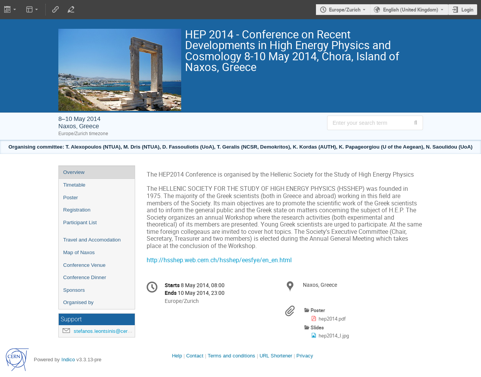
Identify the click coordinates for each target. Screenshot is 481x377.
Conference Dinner (84, 277)
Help (177, 355)
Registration (77, 210)
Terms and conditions (231, 355)
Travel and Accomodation (92, 240)
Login (467, 9)
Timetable (74, 185)
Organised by (78, 302)
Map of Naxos (79, 252)
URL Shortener (276, 355)
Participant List (80, 222)
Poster (70, 197)
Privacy (304, 355)
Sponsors (74, 290)
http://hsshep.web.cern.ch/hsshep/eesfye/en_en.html (219, 260)
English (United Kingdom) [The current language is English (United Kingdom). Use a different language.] (410, 9)
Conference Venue (84, 265)
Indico (68, 359)
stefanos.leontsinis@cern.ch (105, 331)
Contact (194, 355)
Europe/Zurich (344, 9)
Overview (74, 172)
